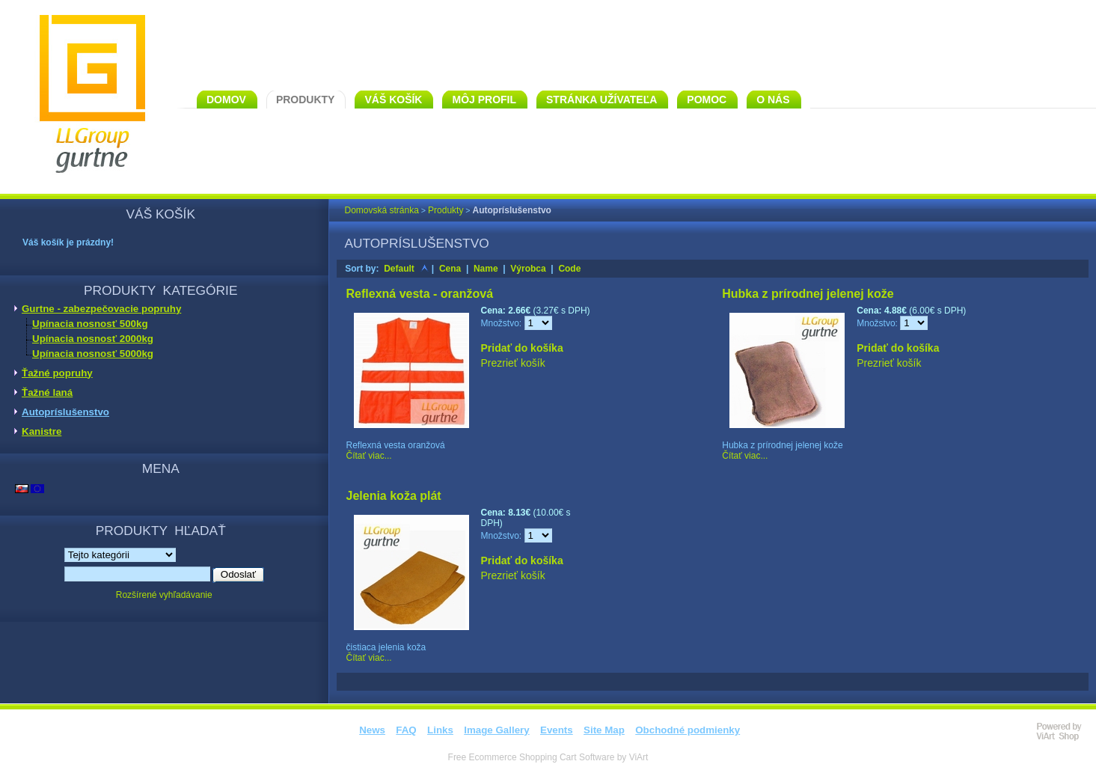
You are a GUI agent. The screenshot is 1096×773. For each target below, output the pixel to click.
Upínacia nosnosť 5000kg (92, 353)
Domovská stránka (382, 210)
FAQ (406, 730)
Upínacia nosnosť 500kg (90, 323)
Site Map (604, 730)
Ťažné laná (47, 392)
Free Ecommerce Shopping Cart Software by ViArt (548, 757)
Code (569, 268)
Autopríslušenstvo (65, 412)
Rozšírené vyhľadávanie (164, 595)
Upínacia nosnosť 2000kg (92, 338)
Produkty (445, 210)
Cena (450, 268)
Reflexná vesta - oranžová (420, 293)
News (372, 730)
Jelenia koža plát (393, 495)
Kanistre (41, 431)
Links (440, 730)
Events (556, 730)
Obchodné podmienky (687, 730)
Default (399, 268)
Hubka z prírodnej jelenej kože (807, 293)
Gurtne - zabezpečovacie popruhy (101, 308)
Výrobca (527, 268)
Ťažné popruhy (57, 373)
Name (486, 268)
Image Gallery (496, 730)
